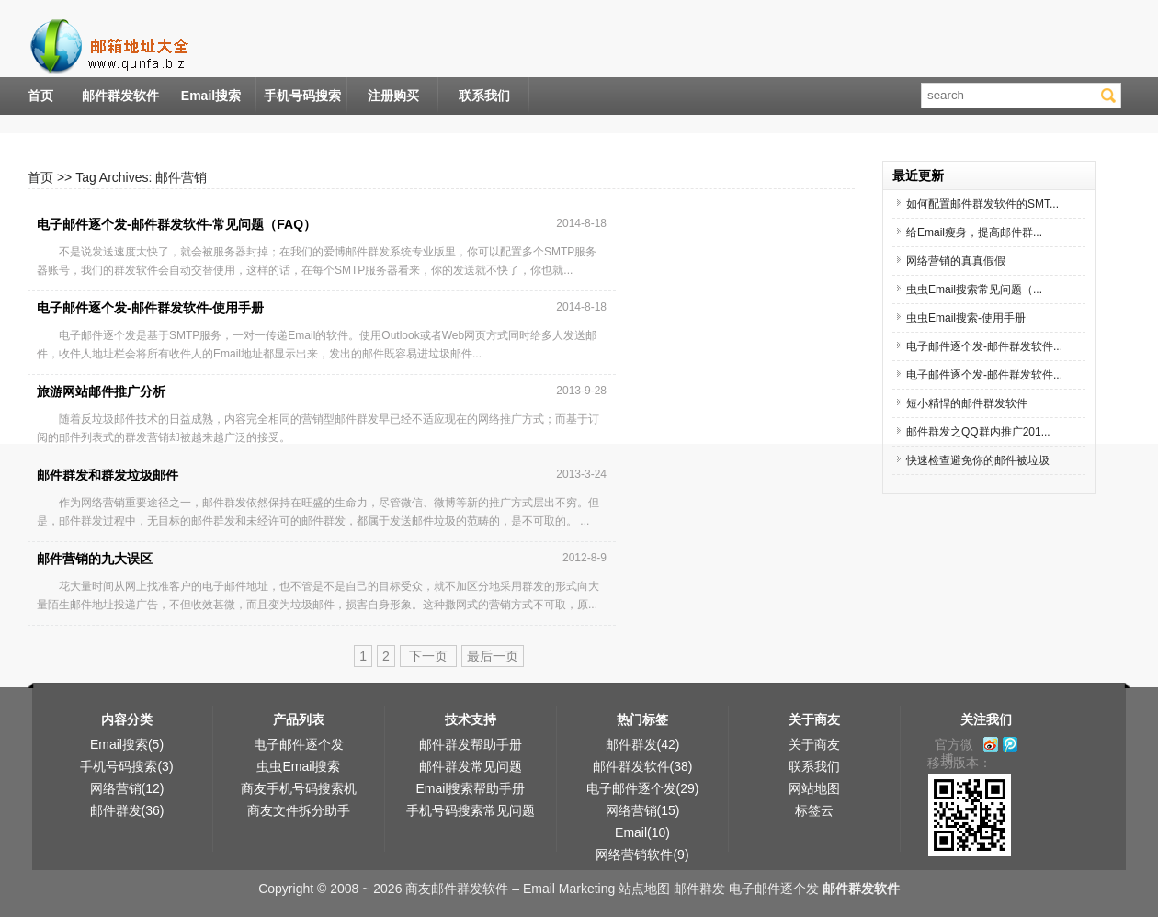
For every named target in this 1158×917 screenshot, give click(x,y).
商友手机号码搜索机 (299, 788)
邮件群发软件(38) (643, 766)
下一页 (428, 656)
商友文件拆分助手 (298, 810)
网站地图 (814, 788)
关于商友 (814, 744)
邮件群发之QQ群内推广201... (978, 431)
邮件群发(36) (127, 810)
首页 (40, 95)
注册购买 (393, 95)
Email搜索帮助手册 (470, 788)
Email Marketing (569, 888)
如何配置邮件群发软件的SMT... (982, 204)
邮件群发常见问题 (470, 766)
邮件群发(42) (643, 744)
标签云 (814, 810)
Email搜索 (211, 95)
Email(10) (642, 832)
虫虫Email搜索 (298, 766)
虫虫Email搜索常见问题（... (974, 289)
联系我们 (484, 95)
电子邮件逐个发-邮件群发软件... (984, 346)
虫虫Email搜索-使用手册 (966, 317)
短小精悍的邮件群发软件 (966, 403)
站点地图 (644, 888)
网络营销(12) (127, 788)
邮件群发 (699, 888)
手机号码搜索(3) (126, 766)
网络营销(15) (643, 810)
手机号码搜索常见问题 (470, 810)
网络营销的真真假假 (955, 261)
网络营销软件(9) (642, 854)
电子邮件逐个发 (299, 744)
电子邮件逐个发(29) (642, 788)
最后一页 (492, 656)
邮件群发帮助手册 (470, 744)
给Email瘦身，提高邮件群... (974, 232)
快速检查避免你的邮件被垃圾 (978, 460)
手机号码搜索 (302, 95)
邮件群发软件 (120, 95)
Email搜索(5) (127, 744)
